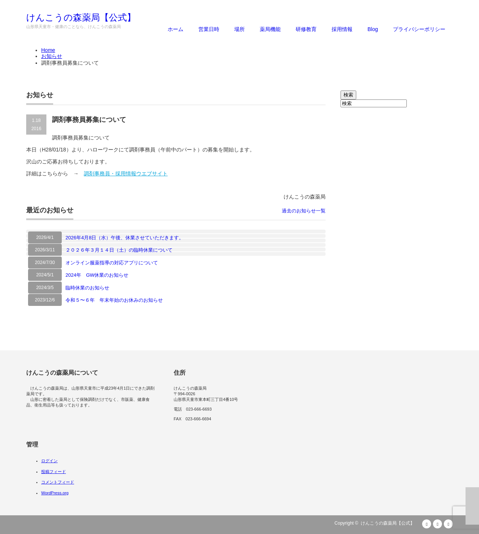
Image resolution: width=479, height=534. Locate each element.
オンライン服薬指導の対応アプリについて (111, 263)
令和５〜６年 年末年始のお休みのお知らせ (114, 300)
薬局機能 (270, 29)
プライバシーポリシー (419, 29)
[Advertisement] (397, 219)
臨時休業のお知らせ (87, 288)
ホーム (175, 29)
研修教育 (306, 29)
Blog (372, 29)
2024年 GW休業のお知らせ (96, 275)
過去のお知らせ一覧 (304, 211)
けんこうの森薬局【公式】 (81, 17)
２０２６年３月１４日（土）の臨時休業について (119, 250)
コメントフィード (57, 482)
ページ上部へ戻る (472, 506)
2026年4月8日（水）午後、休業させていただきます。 (124, 237)
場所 (239, 29)
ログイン (49, 460)
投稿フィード (53, 471)
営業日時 (208, 29)
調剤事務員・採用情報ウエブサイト (126, 174)
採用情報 (342, 29)
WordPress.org (54, 493)
